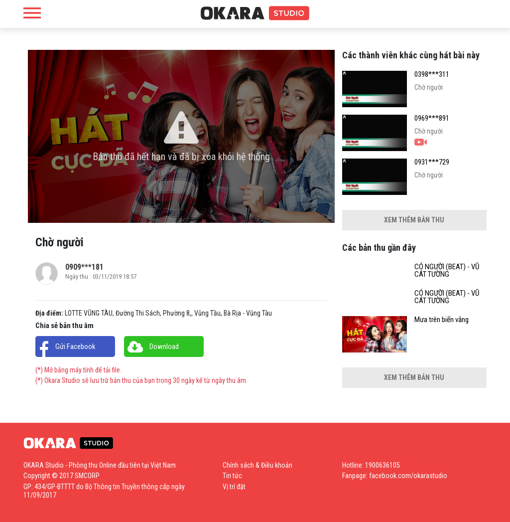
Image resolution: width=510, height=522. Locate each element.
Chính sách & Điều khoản (257, 465)
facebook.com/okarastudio (408, 476)
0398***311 (431, 74)
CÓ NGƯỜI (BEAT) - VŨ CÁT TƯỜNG (446, 270)
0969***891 (431, 118)
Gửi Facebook (75, 346)
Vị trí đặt (234, 487)
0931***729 (431, 162)
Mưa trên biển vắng (441, 320)
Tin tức (232, 476)
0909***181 (84, 267)
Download (164, 346)
